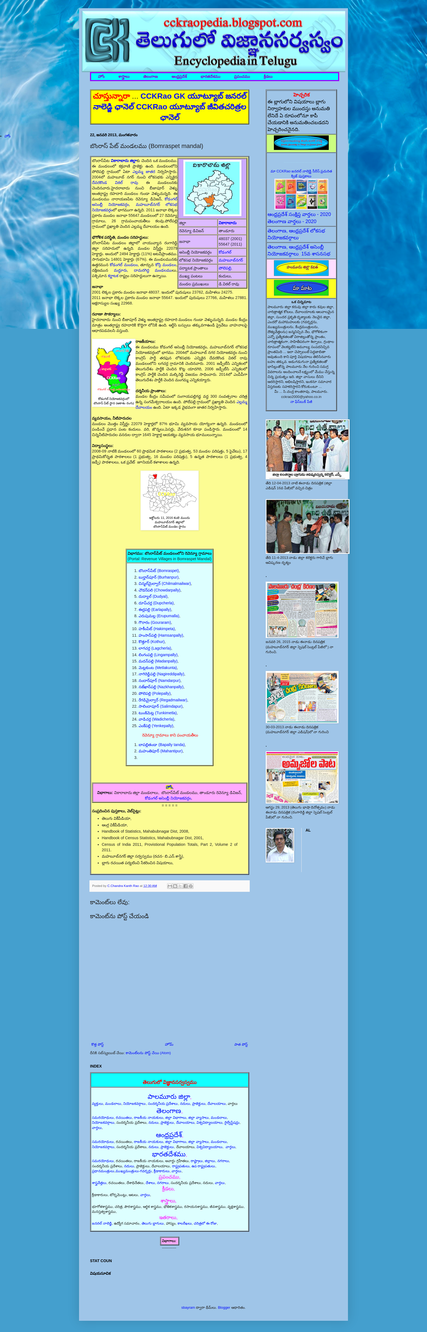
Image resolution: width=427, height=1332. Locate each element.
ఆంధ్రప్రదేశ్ (179, 77)
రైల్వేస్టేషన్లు (232, 1122)
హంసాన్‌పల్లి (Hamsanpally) (161, 635)
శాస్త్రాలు (124, 77)
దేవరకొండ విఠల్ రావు (115, 182)
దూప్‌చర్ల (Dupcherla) (156, 603)
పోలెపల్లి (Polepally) (155, 693)
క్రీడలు (268, 77)
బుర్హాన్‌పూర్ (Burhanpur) (158, 577)
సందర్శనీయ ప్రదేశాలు (163, 1104)
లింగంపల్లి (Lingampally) (158, 655)
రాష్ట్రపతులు (181, 1166)
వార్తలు (97, 1128)
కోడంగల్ (225, 252)
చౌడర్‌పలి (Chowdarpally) (159, 590)
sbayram (188, 1307)
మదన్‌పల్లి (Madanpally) (158, 661)
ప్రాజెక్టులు (199, 1104)
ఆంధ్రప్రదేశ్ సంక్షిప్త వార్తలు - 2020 (299, 214)
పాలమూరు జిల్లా (169, 1096)
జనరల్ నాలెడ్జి (102, 1223)
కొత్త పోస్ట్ (97, 1044)
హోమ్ (169, 1044)
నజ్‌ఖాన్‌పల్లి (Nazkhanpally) (161, 687)
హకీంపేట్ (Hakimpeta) (157, 629)
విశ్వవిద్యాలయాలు (209, 1122)
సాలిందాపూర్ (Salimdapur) (160, 706)
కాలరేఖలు (185, 1223)
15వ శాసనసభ (315, 254)
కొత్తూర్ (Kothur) (152, 641)
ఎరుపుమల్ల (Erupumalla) (159, 616)
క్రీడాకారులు (162, 1171)
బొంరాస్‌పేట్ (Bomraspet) (159, 570)
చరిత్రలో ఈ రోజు (205, 1223)
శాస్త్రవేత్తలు (99, 1183)
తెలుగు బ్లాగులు (153, 1223)
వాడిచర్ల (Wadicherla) (156, 719)
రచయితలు (124, 1117)
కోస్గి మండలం (165, 265)
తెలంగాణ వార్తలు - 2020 (292, 221)
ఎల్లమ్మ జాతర (144, 171)
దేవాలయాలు (216, 1104)
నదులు (185, 1104)
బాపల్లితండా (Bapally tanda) (162, 744)
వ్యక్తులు (97, 1104)
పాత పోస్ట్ (241, 1044)
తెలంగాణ (150, 77)
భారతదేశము (210, 77)
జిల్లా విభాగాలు (175, 1117)
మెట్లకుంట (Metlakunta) (158, 667)
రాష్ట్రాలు (197, 1161)
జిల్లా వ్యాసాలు (198, 1117)
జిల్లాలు (210, 1161)
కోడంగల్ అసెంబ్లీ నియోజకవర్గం (168, 798)
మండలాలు (113, 1104)
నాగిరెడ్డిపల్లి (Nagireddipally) (161, 674)
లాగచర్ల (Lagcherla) (155, 648)
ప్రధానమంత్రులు (103, 1171)
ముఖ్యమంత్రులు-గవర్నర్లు (134, 1171)
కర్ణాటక (113, 276)
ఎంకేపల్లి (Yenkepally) (156, 726)
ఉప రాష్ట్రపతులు (203, 1166)
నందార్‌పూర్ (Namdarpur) (159, 680)
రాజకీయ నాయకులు (148, 1117)
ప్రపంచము (242, 77)
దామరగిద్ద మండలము (153, 270)
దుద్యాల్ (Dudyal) (153, 596)
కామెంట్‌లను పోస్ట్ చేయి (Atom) (148, 1053)
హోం (101, 77)
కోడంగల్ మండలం (123, 265)
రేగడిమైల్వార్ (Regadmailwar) (163, 700)
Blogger (224, 1307)
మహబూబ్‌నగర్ (231, 260)
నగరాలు (223, 1161)
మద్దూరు (120, 270)
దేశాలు (150, 1183)
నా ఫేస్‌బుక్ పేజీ (301, 402)
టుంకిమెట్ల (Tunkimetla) (158, 713)
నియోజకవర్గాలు (134, 1104)
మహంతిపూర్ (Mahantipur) (160, 751)
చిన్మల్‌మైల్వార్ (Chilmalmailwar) (165, 583)
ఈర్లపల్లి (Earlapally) (155, 609)
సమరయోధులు (103, 1117)
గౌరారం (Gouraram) (155, 622)
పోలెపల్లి (225, 268)
